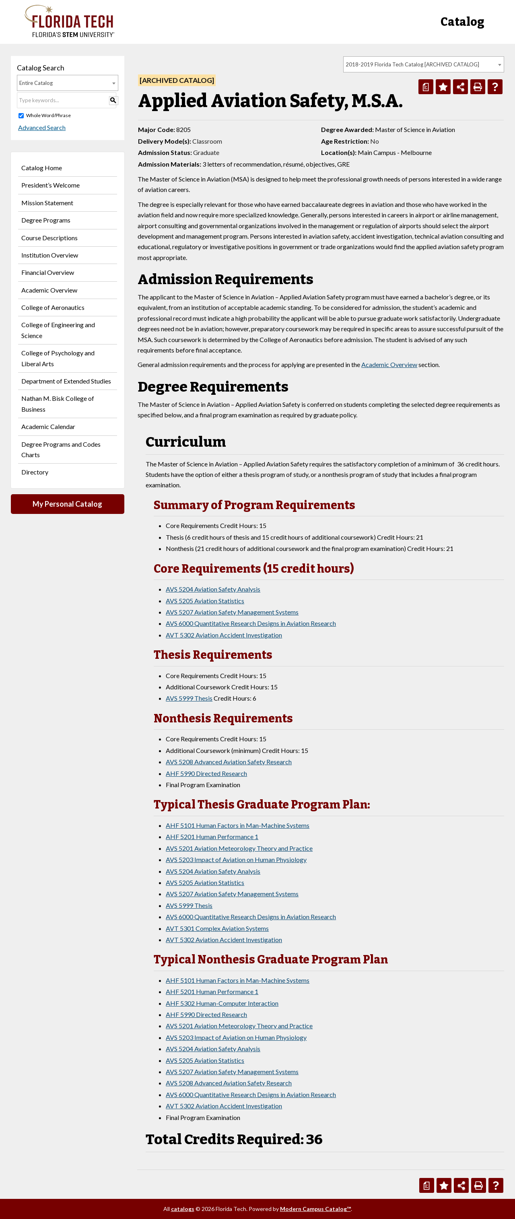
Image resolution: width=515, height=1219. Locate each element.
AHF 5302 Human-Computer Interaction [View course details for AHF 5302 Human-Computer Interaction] (222, 1003)
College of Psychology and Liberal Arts (58, 358)
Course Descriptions (49, 237)
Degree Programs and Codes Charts (61, 449)
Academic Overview (49, 290)
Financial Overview (47, 272)
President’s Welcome (50, 185)
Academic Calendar (48, 426)
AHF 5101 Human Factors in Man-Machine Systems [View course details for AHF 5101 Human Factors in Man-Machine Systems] (237, 825)
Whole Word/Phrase (48, 115)
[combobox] (423, 64)
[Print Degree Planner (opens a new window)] (425, 86)
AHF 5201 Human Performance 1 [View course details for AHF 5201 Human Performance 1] (212, 836)
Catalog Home (41, 167)
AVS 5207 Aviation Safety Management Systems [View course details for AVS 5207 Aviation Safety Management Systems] (232, 612)
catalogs (182, 1208)
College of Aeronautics (52, 307)
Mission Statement (47, 202)
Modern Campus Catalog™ (315, 1208)
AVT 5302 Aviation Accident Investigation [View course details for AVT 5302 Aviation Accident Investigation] (224, 635)
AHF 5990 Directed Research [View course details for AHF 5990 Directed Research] (206, 773)
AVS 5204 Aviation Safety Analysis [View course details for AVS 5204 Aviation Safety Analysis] (213, 589)
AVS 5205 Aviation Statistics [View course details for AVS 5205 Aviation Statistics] (205, 600)
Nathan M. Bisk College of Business (57, 403)
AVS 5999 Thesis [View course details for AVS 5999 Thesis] (189, 698)
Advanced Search (40, 127)
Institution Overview (49, 255)
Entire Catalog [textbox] (36, 83)
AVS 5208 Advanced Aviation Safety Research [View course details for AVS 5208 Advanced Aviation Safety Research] (229, 761)
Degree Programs (45, 220)
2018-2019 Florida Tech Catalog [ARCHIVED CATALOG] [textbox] (412, 64)
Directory (34, 472)
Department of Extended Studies (66, 381)
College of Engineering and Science (58, 330)
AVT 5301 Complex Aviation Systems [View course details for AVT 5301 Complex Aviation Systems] (217, 928)
